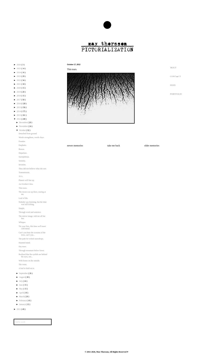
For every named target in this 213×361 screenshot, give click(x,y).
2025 (19, 68)
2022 (19, 80)
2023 (19, 76)
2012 (19, 119)
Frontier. (22, 141)
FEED (173, 85)
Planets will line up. (26, 180)
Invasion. (22, 164)
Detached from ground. (28, 133)
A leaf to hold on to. (27, 268)
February (23, 300)
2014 (19, 111)
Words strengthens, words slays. (31, 137)
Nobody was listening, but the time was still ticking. (33, 203)
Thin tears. (23, 188)
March (22, 296)
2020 (19, 88)
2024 (19, 72)
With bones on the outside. (29, 260)
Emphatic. (23, 145)
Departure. (23, 153)
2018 (19, 96)
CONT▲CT (175, 76)
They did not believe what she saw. (33, 168)
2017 (19, 100)
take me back (113, 145)
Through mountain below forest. (31, 250)
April (21, 293)
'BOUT (173, 67)
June (21, 285)
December (23, 122)
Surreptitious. (24, 157)
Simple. (22, 208)
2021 (19, 84)
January (22, 304)
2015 (19, 107)
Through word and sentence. (30, 212)
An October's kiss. (26, 184)
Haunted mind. (24, 243)
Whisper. (22, 222)
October (22, 130)
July (21, 281)
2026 (19, 64)
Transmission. (24, 172)
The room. (23, 264)
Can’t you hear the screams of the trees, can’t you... (32, 233)
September (23, 273)
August (22, 277)
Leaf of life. (23, 198)
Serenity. (22, 161)
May (21, 289)
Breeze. (22, 149)
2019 (19, 92)
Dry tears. (22, 246)
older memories (151, 145)
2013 (19, 115)
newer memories (75, 145)
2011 (19, 309)
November (23, 126)
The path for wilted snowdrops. (31, 239)
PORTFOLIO (176, 94)
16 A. (21, 176)
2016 (19, 103)
